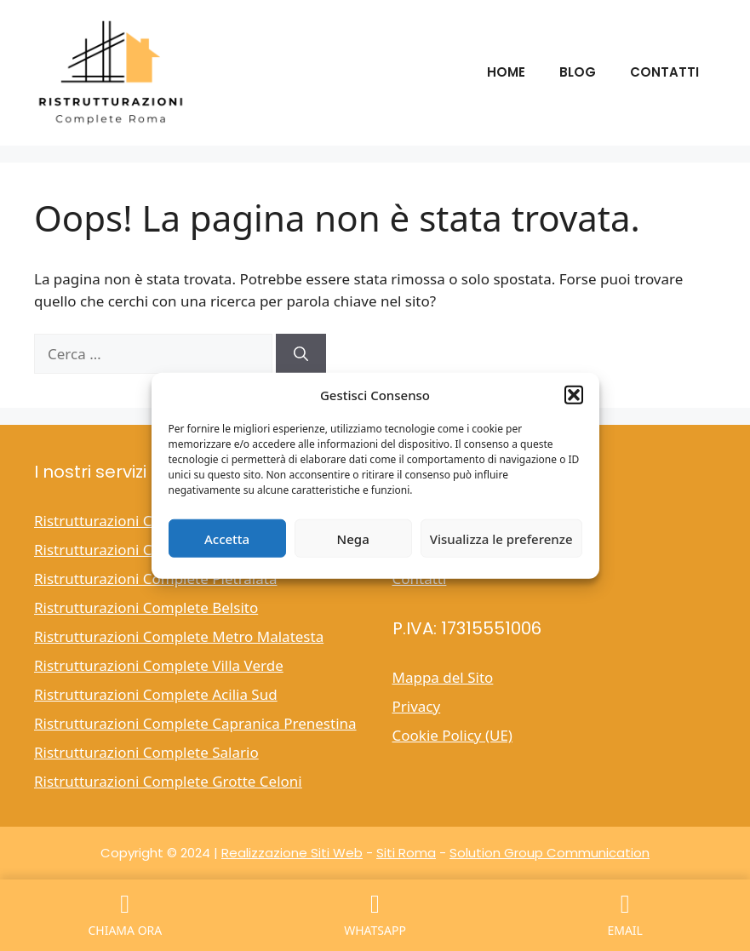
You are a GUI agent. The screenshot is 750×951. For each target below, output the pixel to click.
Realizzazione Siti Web (292, 853)
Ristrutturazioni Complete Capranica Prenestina (195, 723)
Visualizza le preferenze (501, 538)
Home (506, 72)
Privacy (416, 706)
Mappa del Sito (443, 677)
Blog (577, 72)
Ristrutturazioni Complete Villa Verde (158, 665)
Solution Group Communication (549, 853)
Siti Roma (406, 853)
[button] (573, 395)
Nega (353, 538)
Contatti (664, 72)
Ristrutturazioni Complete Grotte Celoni (168, 781)
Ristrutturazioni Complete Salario (146, 752)
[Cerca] (301, 354)
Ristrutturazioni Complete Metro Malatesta (178, 636)
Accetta (226, 538)
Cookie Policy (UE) (452, 735)
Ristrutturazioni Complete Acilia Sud (156, 694)
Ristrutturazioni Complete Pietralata (155, 578)
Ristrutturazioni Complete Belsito (146, 607)
